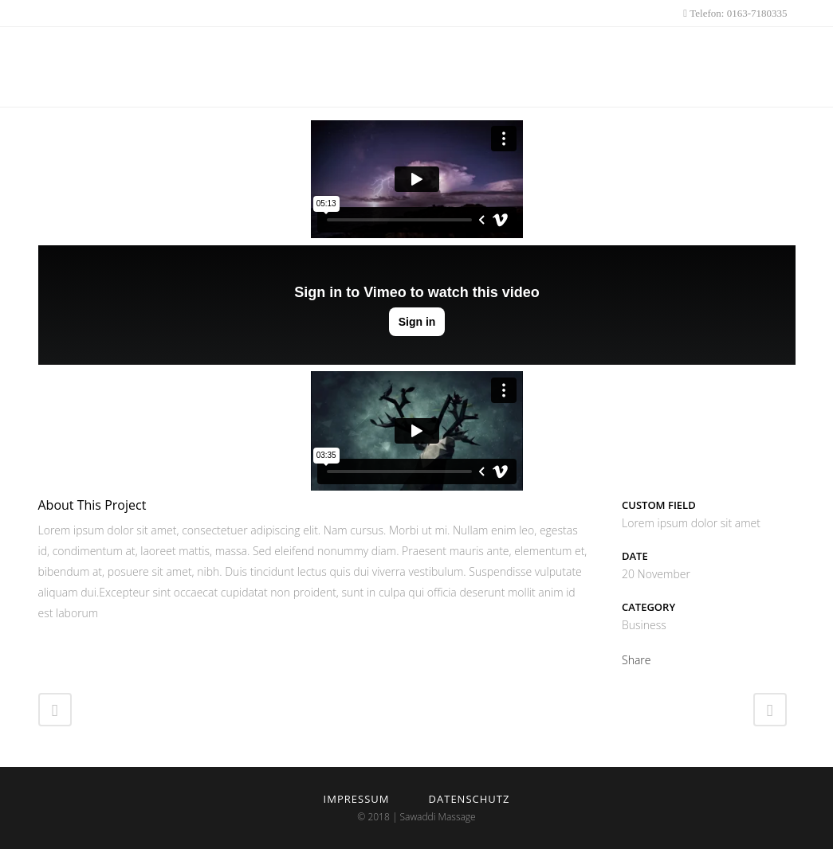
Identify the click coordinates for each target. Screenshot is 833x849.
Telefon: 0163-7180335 (737, 13)
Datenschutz (469, 799)
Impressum (357, 799)
